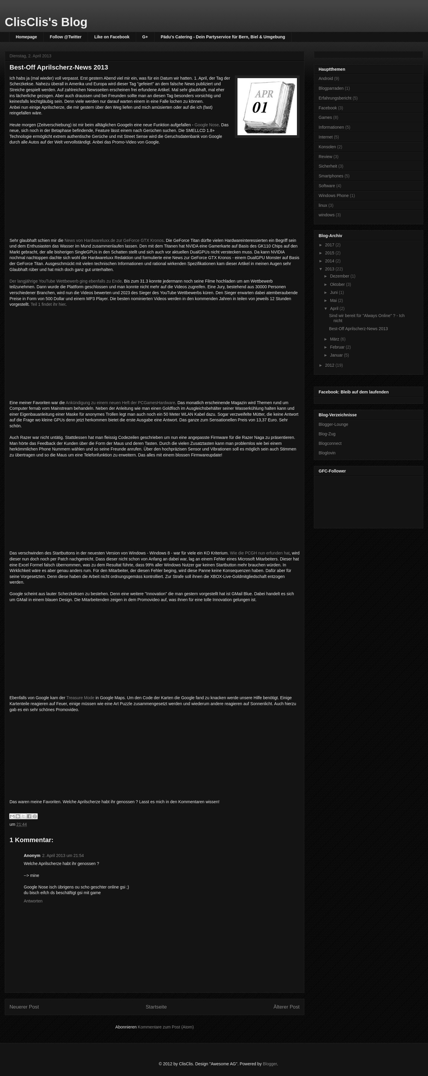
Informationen (331, 127)
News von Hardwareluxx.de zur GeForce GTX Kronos (113, 240)
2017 (330, 244)
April (334, 308)
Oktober (338, 284)
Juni (334, 292)
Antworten (33, 901)
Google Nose (206, 124)
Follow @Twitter (66, 36)
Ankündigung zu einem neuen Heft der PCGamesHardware (120, 402)
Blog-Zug (327, 433)
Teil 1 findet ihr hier (48, 304)
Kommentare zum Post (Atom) (166, 1027)
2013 (330, 269)
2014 (330, 261)
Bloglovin (327, 452)
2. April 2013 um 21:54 (63, 855)
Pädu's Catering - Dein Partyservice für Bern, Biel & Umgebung (223, 36)
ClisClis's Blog (46, 22)
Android (326, 78)
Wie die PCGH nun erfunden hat (260, 553)
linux (323, 205)
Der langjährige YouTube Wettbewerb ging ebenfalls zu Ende (66, 281)
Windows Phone (334, 195)
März (335, 339)
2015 (330, 253)
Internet (326, 137)
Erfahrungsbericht (335, 98)
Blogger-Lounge (333, 424)
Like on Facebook (111, 36)
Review (325, 156)
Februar (338, 347)
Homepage (26, 36)
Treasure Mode (80, 697)
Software (327, 185)
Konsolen (327, 146)
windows (327, 214)
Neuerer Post (24, 1007)
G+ (145, 36)
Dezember (340, 276)
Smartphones (331, 176)
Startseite (156, 1007)
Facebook (328, 107)
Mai (334, 300)
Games (325, 117)
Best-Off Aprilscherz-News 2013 (358, 328)
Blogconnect (330, 443)
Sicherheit (328, 166)
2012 (330, 365)
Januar (337, 355)
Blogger (270, 1063)
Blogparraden (331, 88)
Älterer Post (286, 1007)
